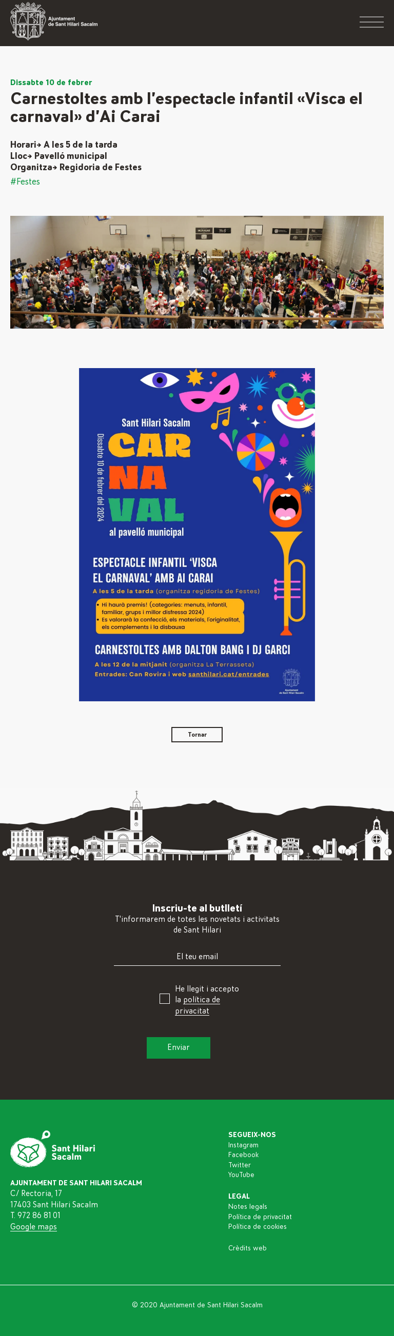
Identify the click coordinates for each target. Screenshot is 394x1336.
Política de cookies (257, 1226)
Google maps (33, 1227)
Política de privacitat (260, 1217)
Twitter (239, 1165)
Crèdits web (247, 1248)
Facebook (243, 1155)
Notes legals (247, 1206)
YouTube (241, 1175)
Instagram (243, 1145)
